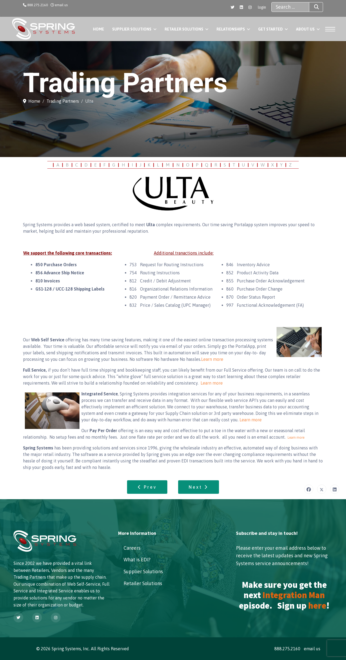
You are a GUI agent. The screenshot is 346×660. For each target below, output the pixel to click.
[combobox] (290, 7)
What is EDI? (137, 559)
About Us (305, 29)
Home (98, 29)
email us (61, 5)
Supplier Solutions (131, 29)
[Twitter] (232, 7)
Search (311, 7)
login (262, 7)
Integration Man (293, 595)
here (317, 605)
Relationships (231, 29)
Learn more (212, 359)
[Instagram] (250, 7)
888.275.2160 (37, 5)
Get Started (270, 29)
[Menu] (328, 29)
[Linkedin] (241, 7)
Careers (132, 548)
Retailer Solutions (184, 29)
